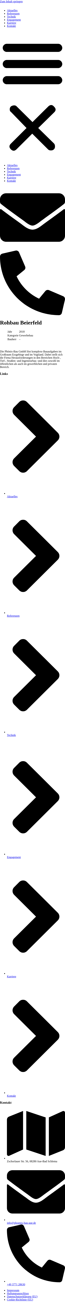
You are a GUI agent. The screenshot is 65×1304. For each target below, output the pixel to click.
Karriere (11, 22)
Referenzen (13, 13)
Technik (11, 16)
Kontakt (11, 25)
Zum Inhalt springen (11, 1)
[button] (32, 95)
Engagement (14, 19)
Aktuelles (12, 10)
